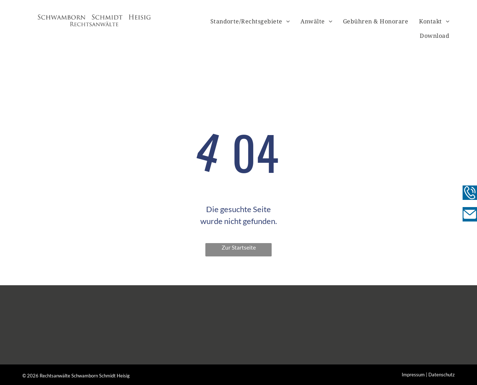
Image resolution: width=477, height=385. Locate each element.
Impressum (413, 374)
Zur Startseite (239, 247)
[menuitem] (250, 21)
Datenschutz (441, 374)
